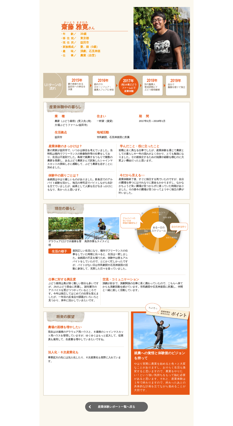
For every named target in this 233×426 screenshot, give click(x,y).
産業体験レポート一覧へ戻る (116, 406)
